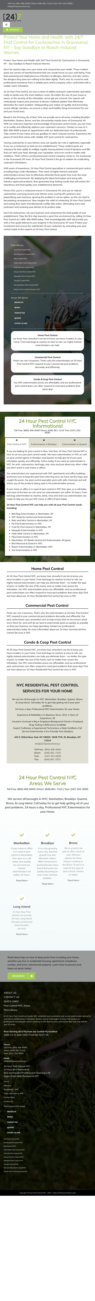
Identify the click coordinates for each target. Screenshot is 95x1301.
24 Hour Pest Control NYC (17, 1066)
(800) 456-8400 (52, 749)
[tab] (16, 443)
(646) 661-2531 (52, 759)
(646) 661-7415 (52, 752)
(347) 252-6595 (52, 756)
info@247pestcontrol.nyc (19, 6)
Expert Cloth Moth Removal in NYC (21, 1076)
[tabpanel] (47, 502)
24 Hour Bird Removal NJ (16, 1069)
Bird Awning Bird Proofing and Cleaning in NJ (27, 1072)
